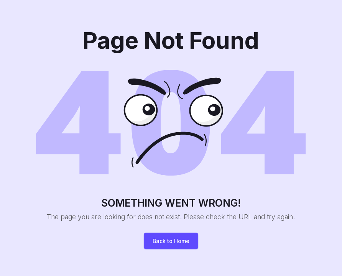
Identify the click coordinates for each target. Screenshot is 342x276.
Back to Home (171, 241)
